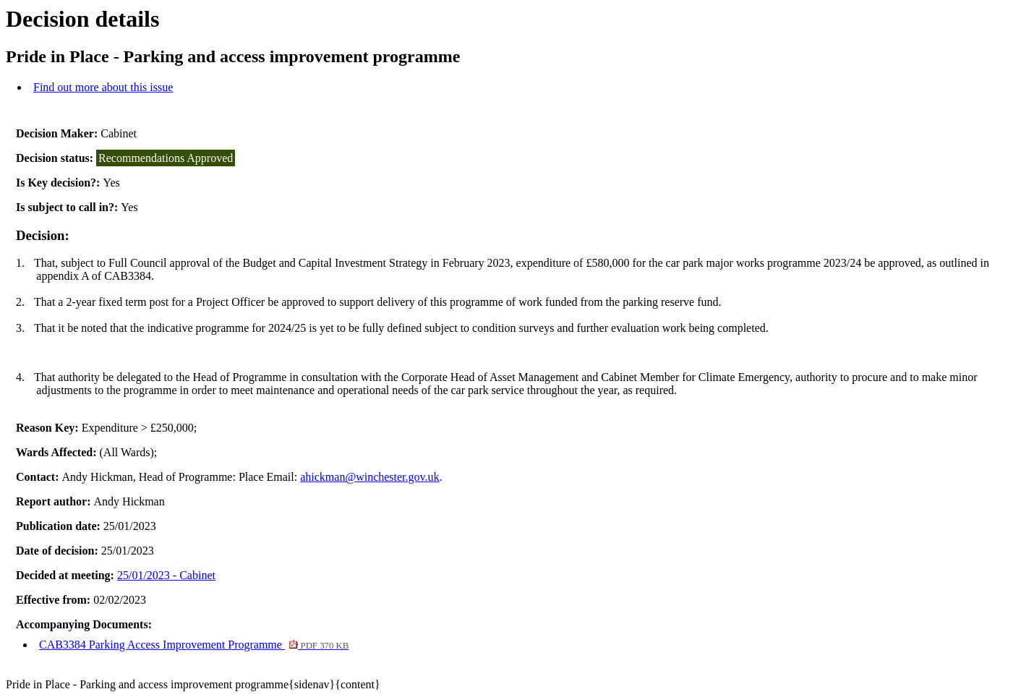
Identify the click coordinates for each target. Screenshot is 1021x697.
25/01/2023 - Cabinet (166, 575)
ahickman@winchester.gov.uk (369, 477)
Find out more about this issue (103, 87)
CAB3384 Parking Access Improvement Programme (194, 644)
